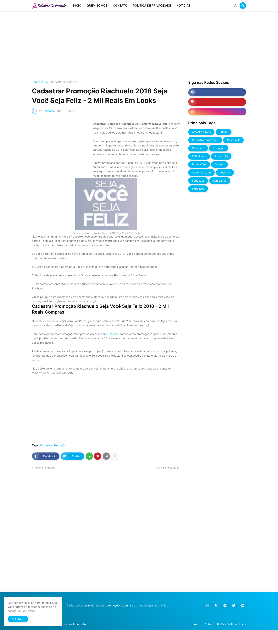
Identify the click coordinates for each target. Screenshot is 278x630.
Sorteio (219, 164)
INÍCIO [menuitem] (76, 5)
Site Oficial (110, 334)
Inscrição (218, 148)
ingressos (198, 188)
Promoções (199, 164)
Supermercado (201, 172)
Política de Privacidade (231, 624)
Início (196, 624)
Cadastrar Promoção (64, 82)
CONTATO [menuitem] (120, 5)
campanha (219, 180)
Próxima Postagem (167, 467)
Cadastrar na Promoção (71, 624)
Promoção (221, 156)
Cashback (233, 140)
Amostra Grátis (201, 132)
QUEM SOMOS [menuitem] (97, 5)
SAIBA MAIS (28, 610)
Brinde (224, 132)
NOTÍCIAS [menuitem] (183, 5)
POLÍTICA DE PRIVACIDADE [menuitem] (152, 5)
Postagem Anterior (45, 467)
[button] (235, 5)
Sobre (208, 624)
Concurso (198, 148)
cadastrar (198, 180)
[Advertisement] (139, 46)
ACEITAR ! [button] (18, 619)
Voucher (225, 172)
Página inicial (40, 82)
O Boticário (199, 156)
